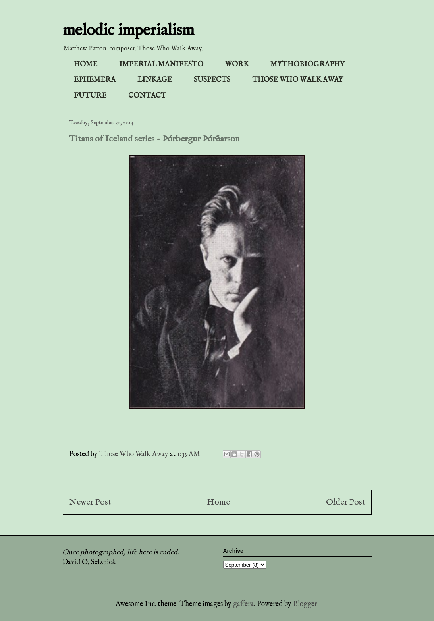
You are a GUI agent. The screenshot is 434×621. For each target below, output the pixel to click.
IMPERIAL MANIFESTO (161, 64)
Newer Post (90, 502)
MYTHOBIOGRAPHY (307, 64)
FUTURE (90, 95)
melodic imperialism (128, 31)
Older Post (345, 502)
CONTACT (147, 95)
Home (218, 502)
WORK (237, 64)
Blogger (305, 604)
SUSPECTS (212, 80)
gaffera (243, 604)
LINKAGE (154, 80)
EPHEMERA (95, 80)
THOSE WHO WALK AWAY (297, 80)
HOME (85, 64)
